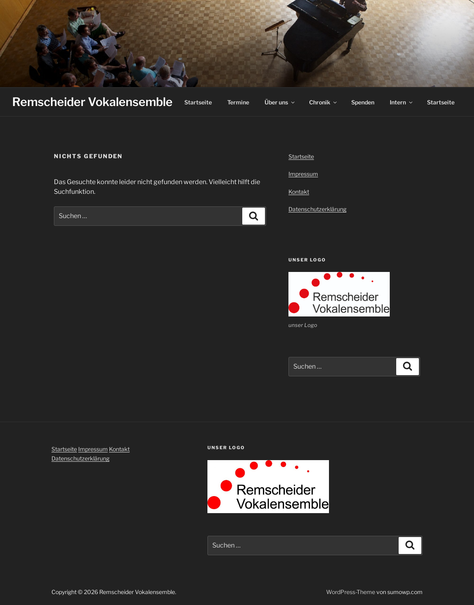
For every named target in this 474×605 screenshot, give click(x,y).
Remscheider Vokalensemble (92, 102)
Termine (238, 102)
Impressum (303, 173)
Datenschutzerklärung (317, 209)
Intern (402, 102)
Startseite (198, 102)
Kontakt (298, 191)
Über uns (280, 102)
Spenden (362, 102)
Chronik (323, 102)
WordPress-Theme (350, 591)
